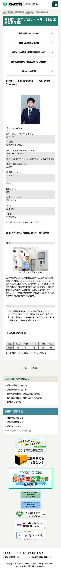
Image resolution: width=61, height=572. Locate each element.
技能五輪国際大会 (19, 11)
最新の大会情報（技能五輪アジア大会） (29, 61)
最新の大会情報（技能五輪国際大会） (29, 52)
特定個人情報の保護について (42, 557)
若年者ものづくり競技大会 (19, 430)
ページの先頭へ (32, 368)
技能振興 (10, 11)
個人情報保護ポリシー (13, 557)
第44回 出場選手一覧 (42, 11)
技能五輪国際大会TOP (29, 33)
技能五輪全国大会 (15, 418)
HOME (4, 11)
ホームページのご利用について (31, 553)
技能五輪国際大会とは (29, 42)
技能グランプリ (14, 426)
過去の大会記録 (30, 11)
